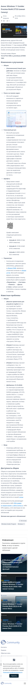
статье (21, 497)
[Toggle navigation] (25, 683)
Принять (14, 676)
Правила (3, 650)
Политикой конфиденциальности (12, 672)
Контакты (4, 647)
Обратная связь (5, 653)
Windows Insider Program (8, 524)
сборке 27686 (11, 268)
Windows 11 (21, 524)
